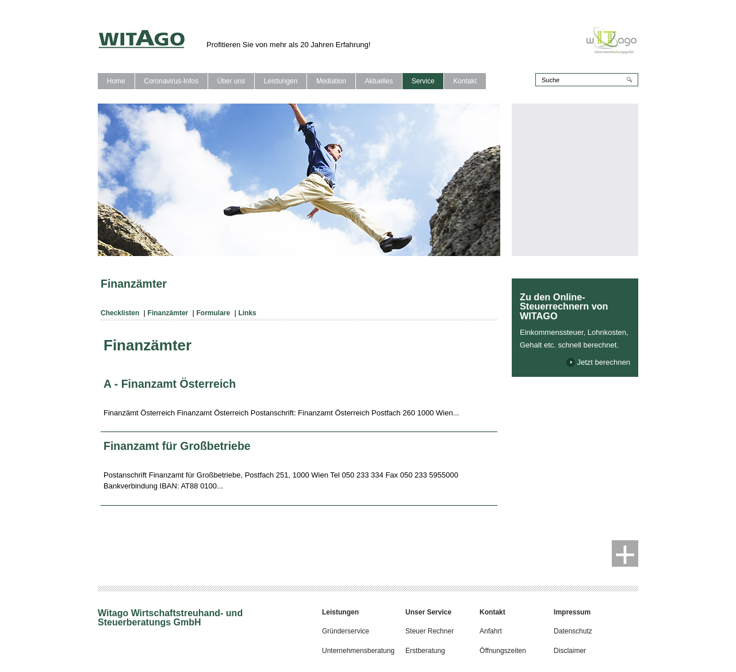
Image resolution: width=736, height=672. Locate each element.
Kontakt (465, 81)
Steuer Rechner (429, 631)
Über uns (231, 81)
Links (247, 313)
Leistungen (281, 81)
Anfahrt (491, 631)
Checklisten (120, 313)
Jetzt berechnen (603, 362)
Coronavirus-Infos (171, 81)
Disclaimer (570, 651)
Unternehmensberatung (358, 651)
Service (423, 81)
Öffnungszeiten (503, 651)
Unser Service (428, 612)
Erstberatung (425, 651)
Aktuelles (379, 81)
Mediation (331, 81)
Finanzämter (168, 313)
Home (116, 81)
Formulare (213, 313)
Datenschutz (573, 631)
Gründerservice (345, 631)
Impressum (572, 612)
